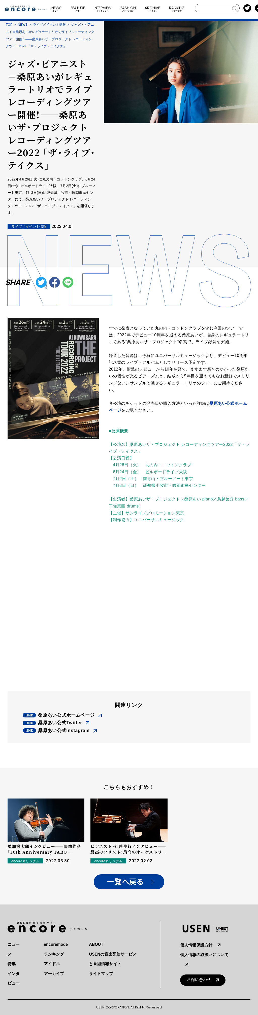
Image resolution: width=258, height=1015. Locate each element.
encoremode (56, 944)
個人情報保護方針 (196, 945)
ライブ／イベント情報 (49, 24)
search (234, 8)
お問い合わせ (199, 979)
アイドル (52, 964)
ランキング (54, 954)
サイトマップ (101, 973)
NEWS (23, 24)
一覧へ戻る (125, 882)
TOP (9, 24)
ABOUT (96, 944)
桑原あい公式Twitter (60, 722)
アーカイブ (54, 973)
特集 (12, 964)
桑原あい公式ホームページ (66, 715)
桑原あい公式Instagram (64, 730)
